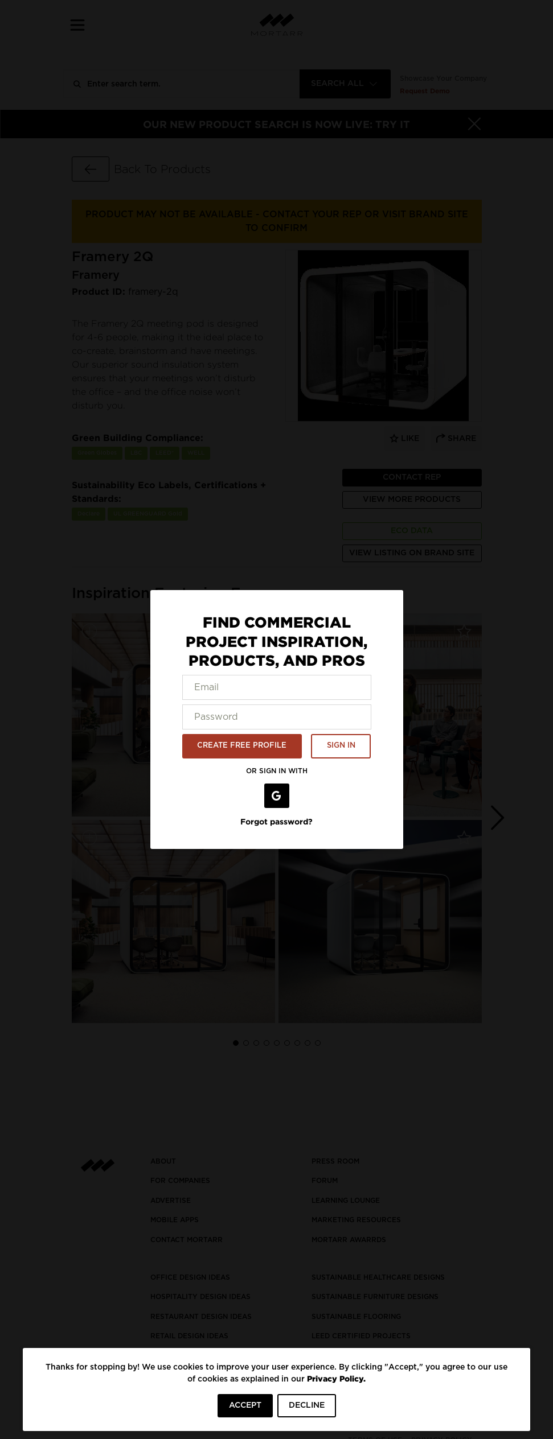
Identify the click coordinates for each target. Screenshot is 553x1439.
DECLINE (307, 1405)
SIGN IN (341, 745)
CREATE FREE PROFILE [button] (241, 745)
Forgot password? (276, 821)
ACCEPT (245, 1405)
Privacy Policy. (336, 1378)
